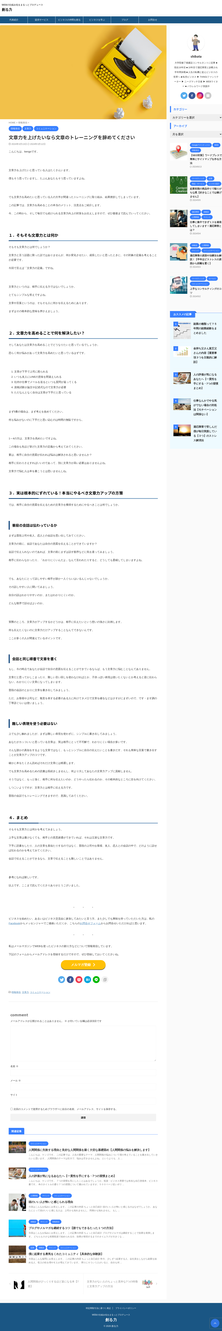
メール (15, 1080)
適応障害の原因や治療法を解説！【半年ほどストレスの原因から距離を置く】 (205, 259)
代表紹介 (13, 19)
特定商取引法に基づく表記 (98, 1308)
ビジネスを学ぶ (97, 19)
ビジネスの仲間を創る (69, 19)
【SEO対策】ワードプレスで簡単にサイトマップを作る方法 (206, 159)
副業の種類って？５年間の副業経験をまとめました (205, 328)
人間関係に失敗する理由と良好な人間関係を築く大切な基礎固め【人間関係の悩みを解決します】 (90, 1149)
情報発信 (16, 992)
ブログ (124, 19)
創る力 (7, 9)
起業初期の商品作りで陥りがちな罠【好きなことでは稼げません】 (205, 192)
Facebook (14, 923)
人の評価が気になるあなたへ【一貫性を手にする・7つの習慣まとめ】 (72, 1176)
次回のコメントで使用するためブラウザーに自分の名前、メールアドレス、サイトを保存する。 (66, 1109)
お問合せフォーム (90, 923)
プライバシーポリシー (125, 1308)
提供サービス (41, 19)
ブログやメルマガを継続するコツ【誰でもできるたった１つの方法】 (72, 1228)
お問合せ (152, 19)
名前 (14, 1066)
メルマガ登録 (83, 965)
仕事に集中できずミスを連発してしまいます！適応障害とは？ (205, 226)
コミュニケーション (40, 992)
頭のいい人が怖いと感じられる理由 (51, 1201)
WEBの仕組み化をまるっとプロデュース (111, 1315)
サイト (14, 1094)
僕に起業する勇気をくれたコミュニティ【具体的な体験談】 (66, 1254)
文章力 (25, 992)
